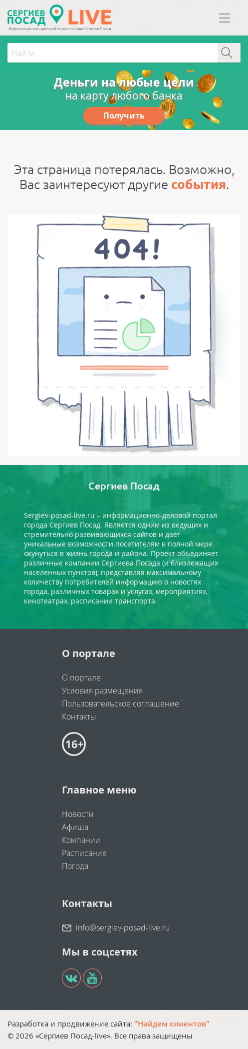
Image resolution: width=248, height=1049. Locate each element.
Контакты (79, 716)
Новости (78, 814)
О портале (81, 677)
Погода (75, 866)
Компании (81, 840)
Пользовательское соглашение (120, 703)
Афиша (75, 827)
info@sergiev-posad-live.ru (123, 927)
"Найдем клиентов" (172, 1023)
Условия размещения (102, 690)
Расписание (84, 853)
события (198, 184)
